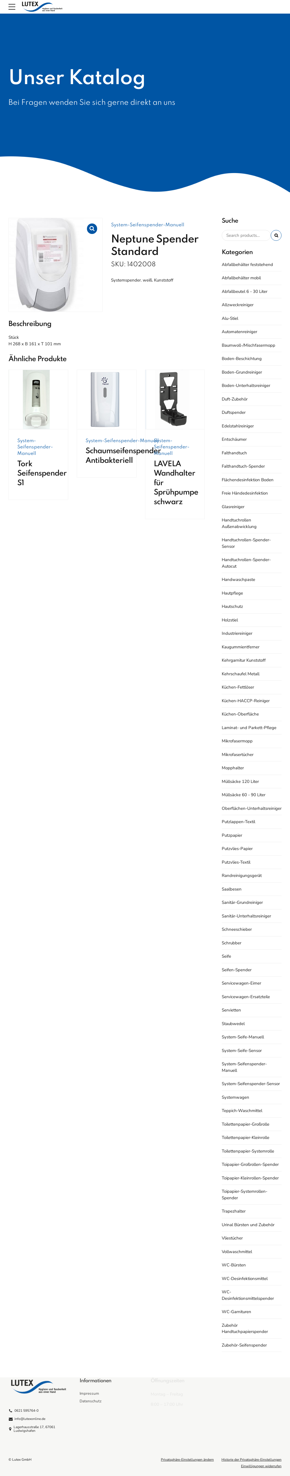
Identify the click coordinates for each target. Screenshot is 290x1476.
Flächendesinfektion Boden (248, 480)
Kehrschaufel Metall (240, 674)
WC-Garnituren (236, 1312)
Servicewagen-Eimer (241, 983)
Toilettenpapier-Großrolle (245, 1124)
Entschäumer (234, 439)
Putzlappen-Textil (238, 822)
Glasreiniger (233, 507)
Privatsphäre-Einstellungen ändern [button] (187, 1459)
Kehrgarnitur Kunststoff (244, 660)
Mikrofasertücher (237, 754)
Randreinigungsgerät (242, 875)
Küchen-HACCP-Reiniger (246, 701)
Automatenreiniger (239, 332)
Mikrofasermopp (237, 741)
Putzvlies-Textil (236, 862)
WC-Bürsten (234, 1265)
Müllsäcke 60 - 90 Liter (243, 795)
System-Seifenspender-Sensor (251, 1084)
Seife (226, 956)
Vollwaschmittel (237, 1252)
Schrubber (231, 943)
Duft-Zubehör (235, 399)
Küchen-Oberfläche (240, 714)
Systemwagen (235, 1097)
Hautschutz (232, 606)
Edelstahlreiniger (238, 426)
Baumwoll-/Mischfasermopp (248, 345)
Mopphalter (233, 768)
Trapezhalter (234, 1211)
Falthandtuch (234, 453)
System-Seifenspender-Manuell (147, 225)
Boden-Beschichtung (242, 358)
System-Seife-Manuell (243, 1037)
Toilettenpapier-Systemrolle (248, 1151)
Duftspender (234, 412)
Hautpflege (232, 593)
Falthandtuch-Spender (243, 466)
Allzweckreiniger (237, 305)
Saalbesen (232, 889)
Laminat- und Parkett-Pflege (249, 727)
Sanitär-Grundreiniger (242, 902)
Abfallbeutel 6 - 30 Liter (244, 291)
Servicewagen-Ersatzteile (246, 997)
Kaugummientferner (240, 647)
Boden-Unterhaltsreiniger (246, 385)
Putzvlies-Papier (237, 848)
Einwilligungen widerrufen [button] (261, 1466)
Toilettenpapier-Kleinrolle (245, 1137)
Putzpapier (232, 835)
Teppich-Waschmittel (242, 1110)
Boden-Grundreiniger (242, 372)
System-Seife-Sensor (242, 1050)
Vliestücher (232, 1238)
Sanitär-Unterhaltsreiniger (246, 916)
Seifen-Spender (236, 970)
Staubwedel (233, 1023)
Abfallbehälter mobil (241, 278)
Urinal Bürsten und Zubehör (248, 1225)
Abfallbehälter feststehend (247, 264)
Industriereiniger (237, 633)
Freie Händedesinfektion (245, 493)
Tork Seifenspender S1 (42, 473)
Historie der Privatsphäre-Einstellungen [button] (251, 1459)
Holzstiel (230, 620)
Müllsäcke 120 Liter (240, 781)
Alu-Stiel (230, 318)
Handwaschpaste (238, 579)
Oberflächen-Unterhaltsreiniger (252, 808)
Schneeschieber (237, 929)
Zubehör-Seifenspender (244, 1345)
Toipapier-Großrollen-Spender (250, 1164)
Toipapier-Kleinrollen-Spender (250, 1178)
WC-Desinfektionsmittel (245, 1278)
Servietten (231, 1010)
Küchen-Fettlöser (238, 687)
